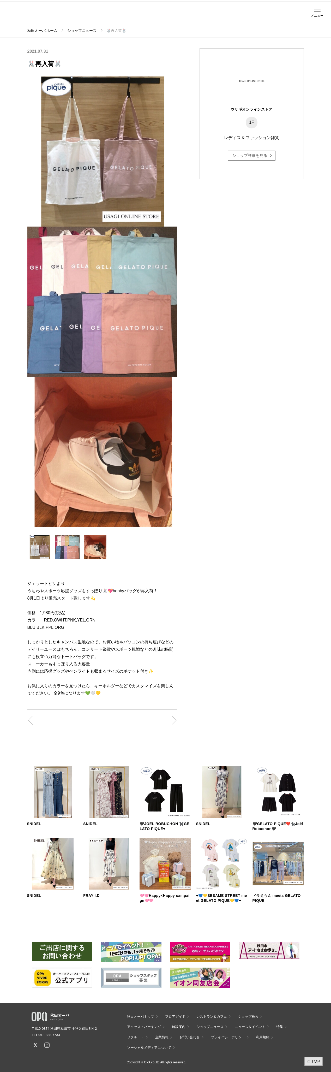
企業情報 (161, 1037)
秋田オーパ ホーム (42, 30)
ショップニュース (82, 30)
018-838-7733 (49, 1035)
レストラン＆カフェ (211, 1016)
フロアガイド (67, 16)
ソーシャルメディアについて (149, 1048)
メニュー (317, 15)
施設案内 (119, 16)
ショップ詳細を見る (249, 155)
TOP (315, 1061)
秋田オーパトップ (140, 1016)
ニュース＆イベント (137, 17)
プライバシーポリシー (228, 1037)
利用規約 (262, 1037)
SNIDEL (34, 824)
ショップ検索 (85, 16)
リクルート (135, 1037)
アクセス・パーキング (102, 17)
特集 (279, 1027)
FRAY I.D (91, 895)
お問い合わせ (189, 1037)
